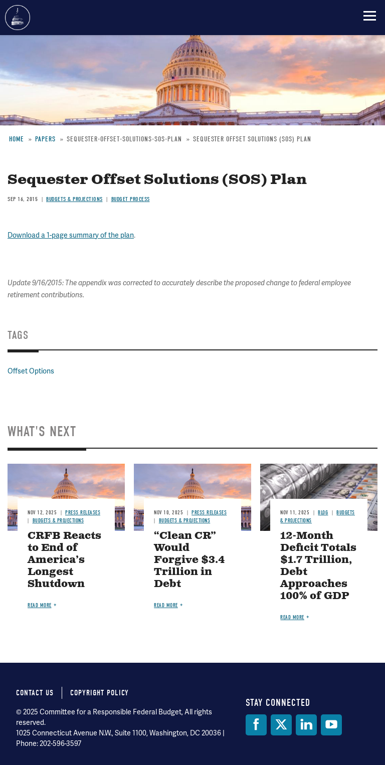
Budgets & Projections (74, 199)
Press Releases (82, 512)
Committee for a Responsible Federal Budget (17, 17)
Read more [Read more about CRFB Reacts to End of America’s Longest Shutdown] (40, 605)
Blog (323, 512)
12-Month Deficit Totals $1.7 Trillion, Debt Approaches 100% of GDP (318, 566)
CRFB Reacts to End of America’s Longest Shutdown (64, 560)
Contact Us (35, 692)
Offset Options (31, 370)
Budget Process (130, 199)
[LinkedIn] (306, 724)
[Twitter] (281, 724)
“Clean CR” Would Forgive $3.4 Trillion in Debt (189, 560)
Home (16, 139)
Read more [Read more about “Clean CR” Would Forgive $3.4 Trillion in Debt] (166, 605)
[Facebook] (256, 724)
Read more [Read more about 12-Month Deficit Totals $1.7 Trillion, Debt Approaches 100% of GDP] (292, 617)
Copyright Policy (99, 692)
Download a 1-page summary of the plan (71, 235)
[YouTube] (331, 724)
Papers (45, 139)
